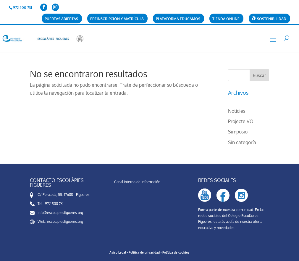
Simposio (238, 132)
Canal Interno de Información (137, 182)
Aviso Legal (117, 252)
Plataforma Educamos (178, 19)
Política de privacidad (144, 252)
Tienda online (226, 19)
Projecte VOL (242, 121)
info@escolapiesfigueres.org (60, 212)
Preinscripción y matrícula (117, 19)
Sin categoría (242, 142)
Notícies (236, 111)
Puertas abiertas (61, 19)
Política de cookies (175, 252)
